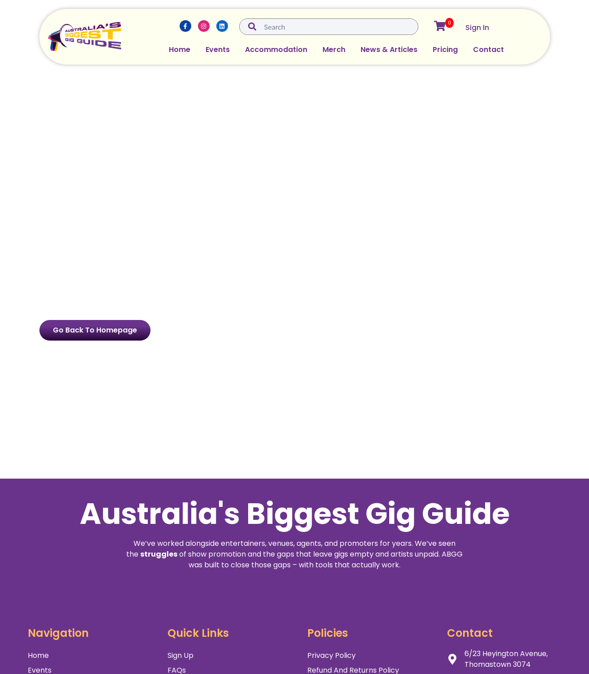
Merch (333, 49)
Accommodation (276, 49)
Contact (488, 49)
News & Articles (389, 49)
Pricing (445, 49)
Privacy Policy (331, 655)
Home (179, 49)
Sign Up (180, 655)
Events (218, 49)
